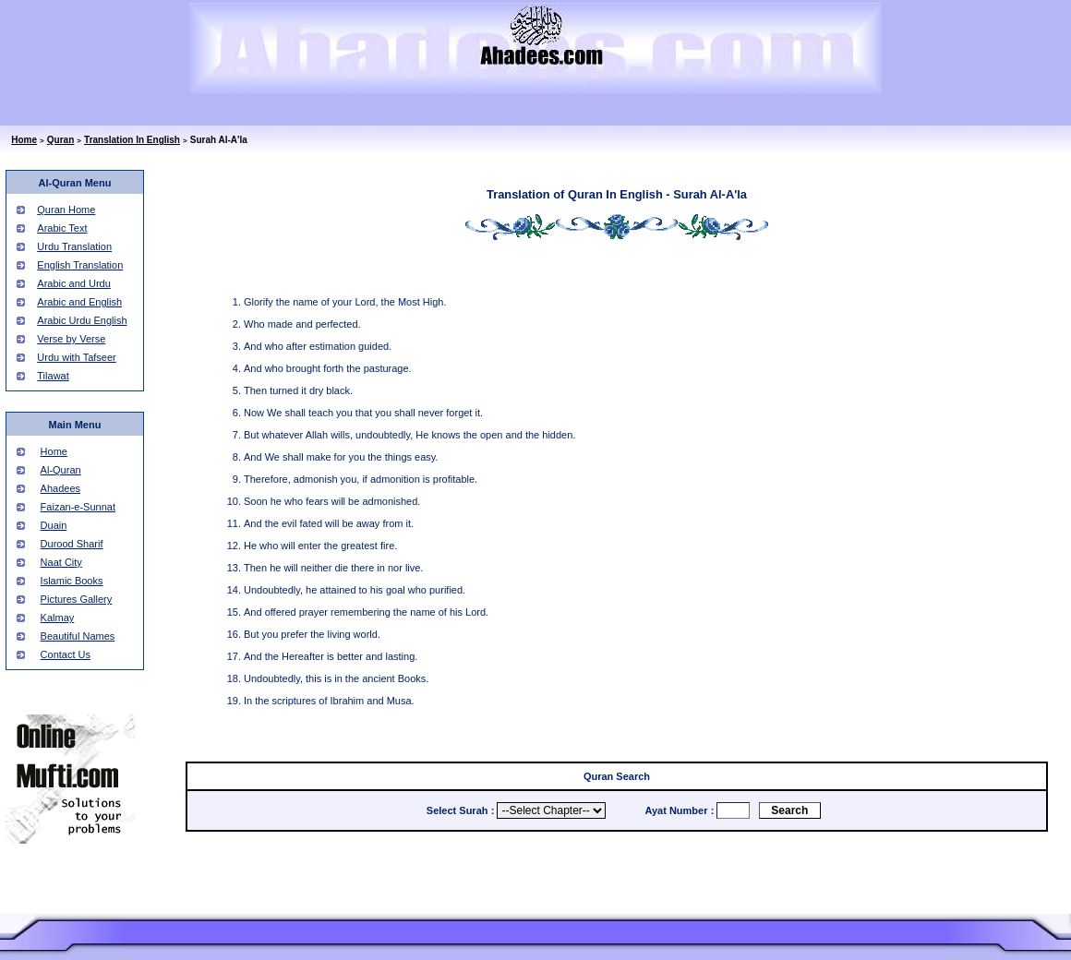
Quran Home (66, 209)
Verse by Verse (71, 338)
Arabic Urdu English (81, 320)
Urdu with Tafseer (76, 357)
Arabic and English (79, 301)
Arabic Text (62, 228)
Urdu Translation (74, 246)
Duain (54, 525)
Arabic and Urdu (74, 283)
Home (24, 140)
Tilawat (52, 375)
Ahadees (60, 488)
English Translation (80, 264)
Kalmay (58, 617)
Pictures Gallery (77, 599)
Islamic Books (72, 580)
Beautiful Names (78, 636)
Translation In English (132, 140)
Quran (60, 140)
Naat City (61, 562)
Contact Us (65, 654)
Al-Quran (61, 469)
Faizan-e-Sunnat (78, 506)
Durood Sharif (72, 543)
